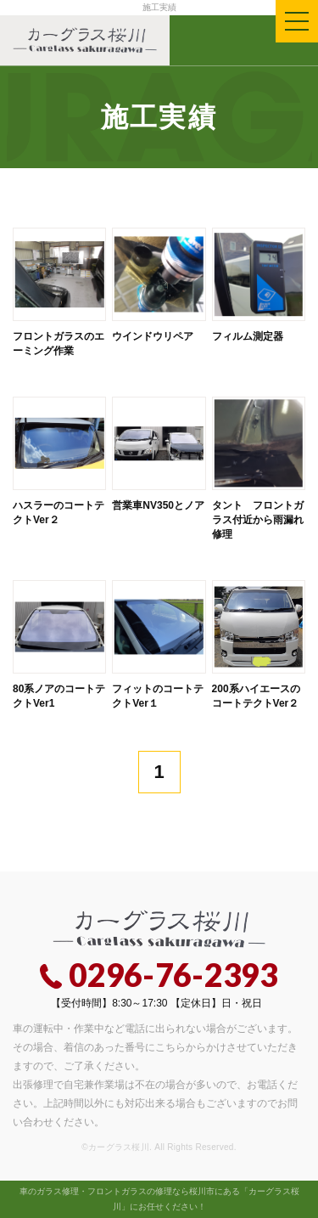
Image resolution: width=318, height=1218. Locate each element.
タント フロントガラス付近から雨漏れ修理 (258, 519)
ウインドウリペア (152, 336)
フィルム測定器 (247, 336)
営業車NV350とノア (158, 505)
